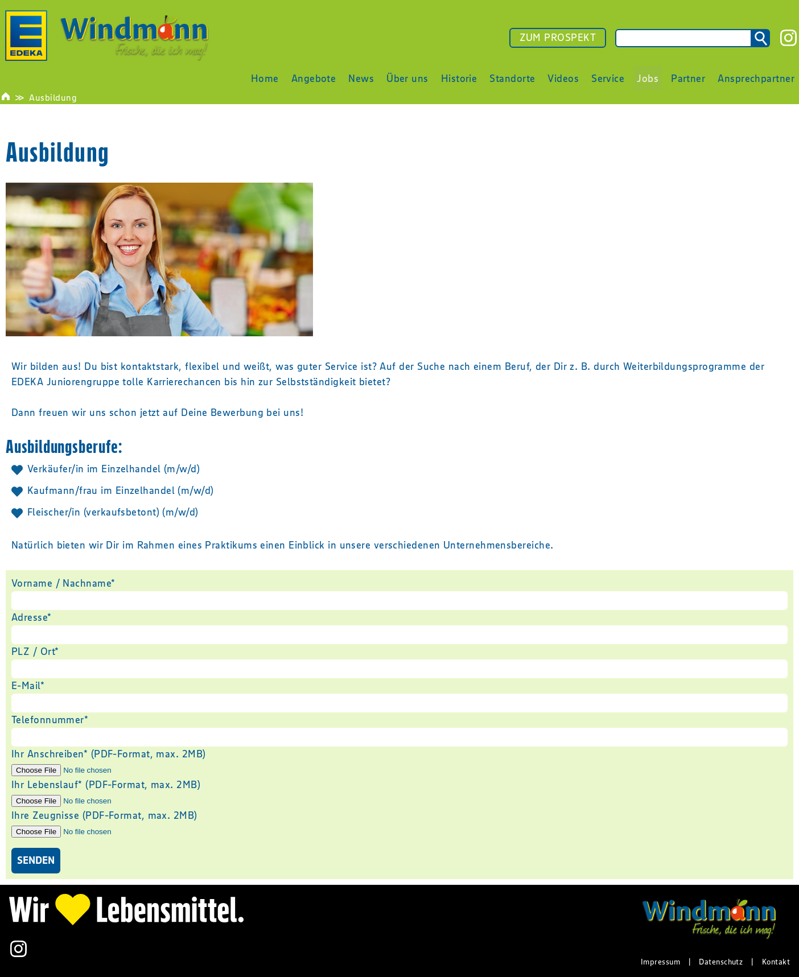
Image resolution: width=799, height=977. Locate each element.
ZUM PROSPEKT (558, 37)
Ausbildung (53, 97)
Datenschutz (721, 962)
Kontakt (776, 962)
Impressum (660, 962)
